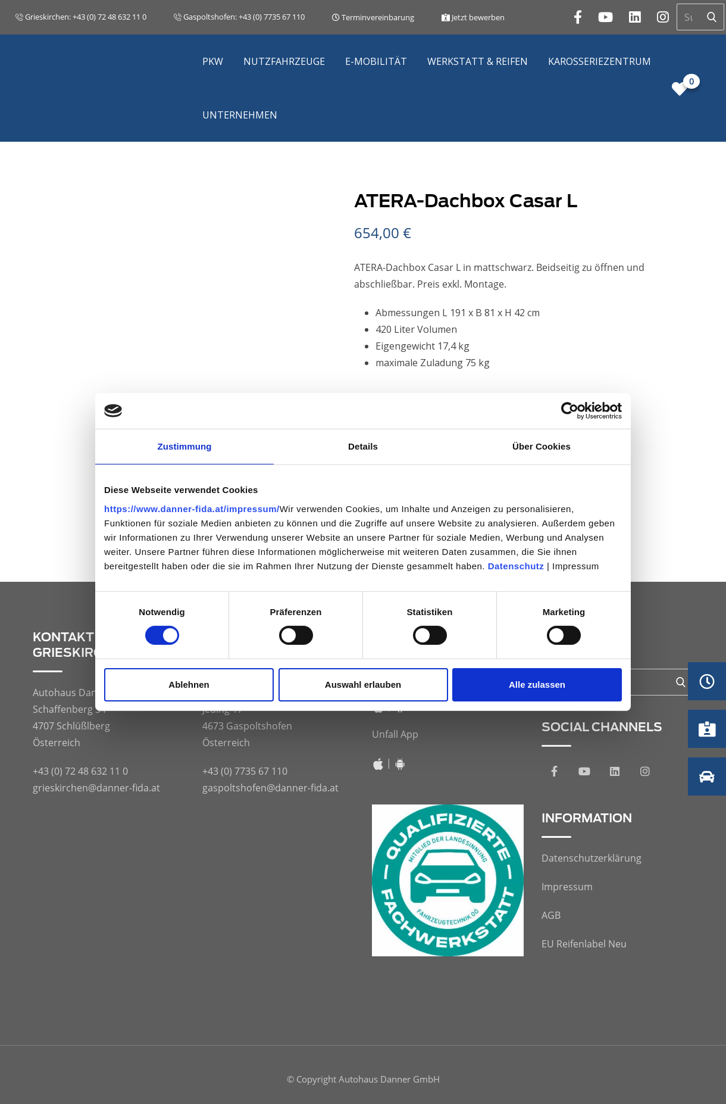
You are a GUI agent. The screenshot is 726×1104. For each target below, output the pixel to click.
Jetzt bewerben (473, 17)
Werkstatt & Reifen (477, 61)
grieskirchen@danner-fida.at (96, 787)
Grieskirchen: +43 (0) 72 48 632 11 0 (80, 16)
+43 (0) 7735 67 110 (244, 771)
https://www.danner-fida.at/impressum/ (192, 508)
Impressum (567, 886)
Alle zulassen (537, 684)
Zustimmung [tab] (185, 446)
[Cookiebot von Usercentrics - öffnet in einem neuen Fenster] (570, 411)
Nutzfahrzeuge (284, 61)
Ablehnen (188, 684)
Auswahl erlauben (363, 684)
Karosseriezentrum (599, 61)
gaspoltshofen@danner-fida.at (270, 787)
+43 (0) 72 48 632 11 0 (80, 771)
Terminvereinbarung (373, 17)
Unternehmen (239, 114)
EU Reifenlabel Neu (584, 943)
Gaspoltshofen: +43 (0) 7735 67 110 (239, 16)
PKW (212, 61)
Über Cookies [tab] (541, 446)
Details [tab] (363, 446)
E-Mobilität (376, 61)
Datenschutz (516, 565)
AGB (551, 915)
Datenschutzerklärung (591, 858)
